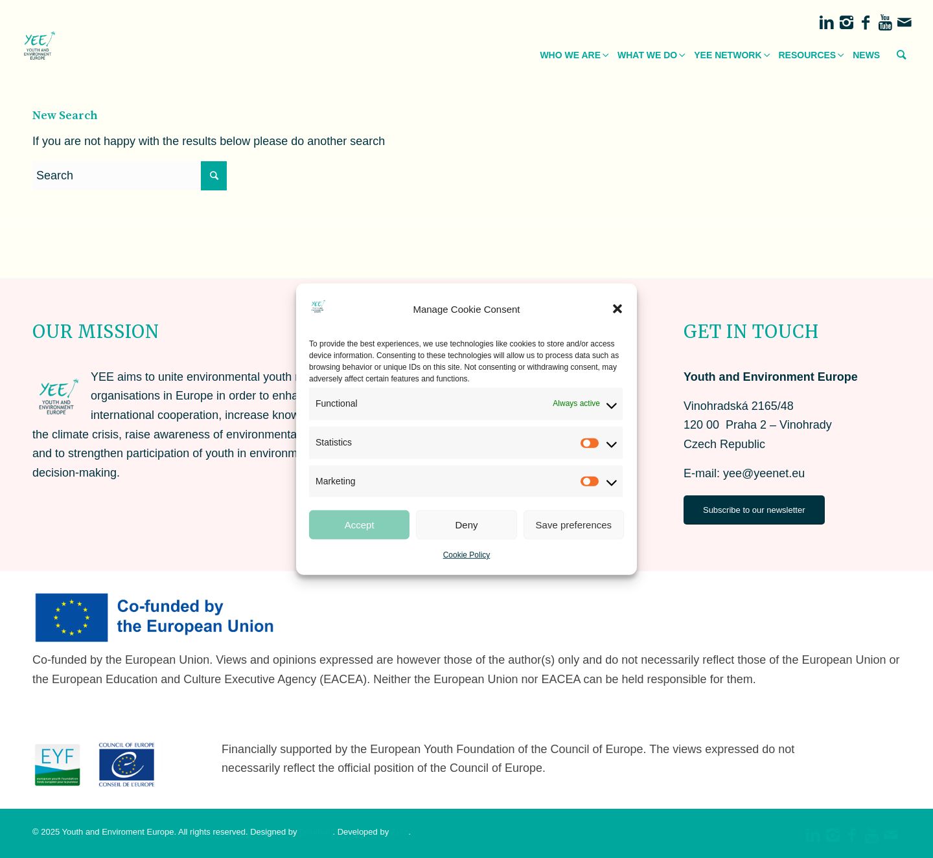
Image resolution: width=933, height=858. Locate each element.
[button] (617, 308)
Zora (400, 832)
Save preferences (574, 524)
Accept (359, 524)
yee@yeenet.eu (764, 473)
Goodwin (315, 832)
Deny (466, 524)
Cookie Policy (466, 554)
